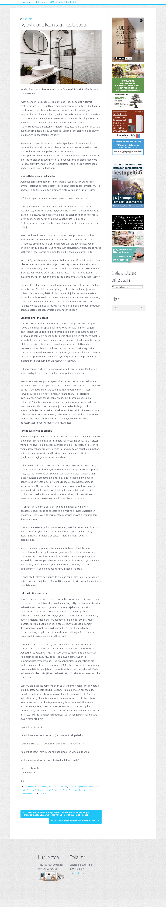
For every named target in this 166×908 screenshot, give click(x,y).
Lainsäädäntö (28, 790)
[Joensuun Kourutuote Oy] (129, 185)
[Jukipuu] (129, 86)
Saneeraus (73, 790)
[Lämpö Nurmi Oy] (129, 132)
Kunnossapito (93, 786)
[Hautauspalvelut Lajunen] (129, 222)
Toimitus (43, 793)
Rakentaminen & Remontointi (50, 790)
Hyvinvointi (52, 786)
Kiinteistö (72, 786)
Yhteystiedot (101, 3)
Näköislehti (42, 3)
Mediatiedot (82, 3)
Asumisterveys (41, 786)
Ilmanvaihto (62, 786)
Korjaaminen (82, 786)
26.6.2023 (27, 19)
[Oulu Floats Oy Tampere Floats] (129, 254)
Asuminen (29, 786)
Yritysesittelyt (62, 3)
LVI (35, 790)
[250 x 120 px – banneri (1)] (129, 238)
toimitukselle (77, 874)
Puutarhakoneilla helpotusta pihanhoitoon (70, 821)
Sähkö (65, 790)
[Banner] (129, 39)
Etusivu (27, 3)
